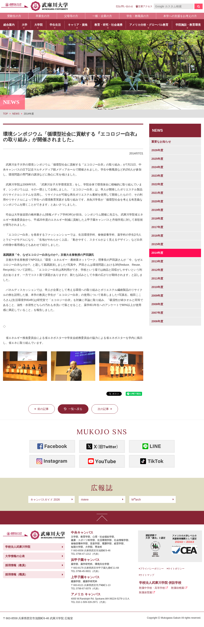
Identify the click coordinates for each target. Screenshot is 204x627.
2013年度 (157, 261)
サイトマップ (147, 575)
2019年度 (157, 210)
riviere (84, 499)
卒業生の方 (43, 16)
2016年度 (157, 235)
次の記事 (103, 408)
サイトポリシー (176, 568)
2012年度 (157, 269)
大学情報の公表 (15, 556)
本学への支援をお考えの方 (180, 16)
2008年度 (157, 304)
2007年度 (157, 312)
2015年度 (157, 244)
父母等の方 (71, 16)
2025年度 (157, 158)
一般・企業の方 (102, 16)
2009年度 (157, 295)
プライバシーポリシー (152, 568)
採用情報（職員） (16, 574)
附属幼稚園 (177, 587)
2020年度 (157, 201)
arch (136, 499)
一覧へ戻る (75, 408)
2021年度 (157, 192)
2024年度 (157, 167)
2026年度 (157, 150)
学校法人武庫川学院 (17, 546)
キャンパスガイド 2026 (45, 499)
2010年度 (157, 287)
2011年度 (157, 278)
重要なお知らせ (161, 141)
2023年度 (157, 175)
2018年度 (157, 218)
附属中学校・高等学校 (152, 587)
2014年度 (157, 252)
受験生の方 (14, 16)
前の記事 (43, 408)
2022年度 (157, 184)
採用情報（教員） (16, 565)
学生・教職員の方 (138, 16)
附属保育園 (145, 592)
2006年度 (157, 321)
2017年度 (157, 227)
